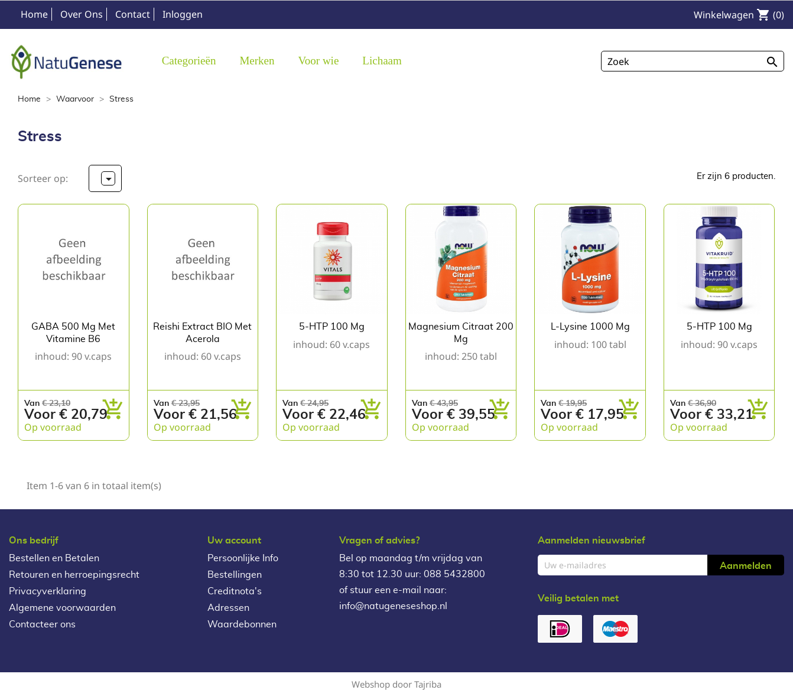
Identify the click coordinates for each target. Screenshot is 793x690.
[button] (257, 60)
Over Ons (81, 14)
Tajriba (427, 684)
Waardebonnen (242, 624)
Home (34, 14)
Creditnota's (234, 591)
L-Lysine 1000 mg (590, 326)
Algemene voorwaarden (62, 608)
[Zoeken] (692, 61)
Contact (132, 14)
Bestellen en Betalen (54, 558)
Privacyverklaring (47, 591)
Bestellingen (234, 575)
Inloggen (182, 14)
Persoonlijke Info (242, 558)
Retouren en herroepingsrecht (74, 575)
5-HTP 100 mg (332, 326)
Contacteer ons (42, 624)
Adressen (228, 608)
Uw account (234, 540)
